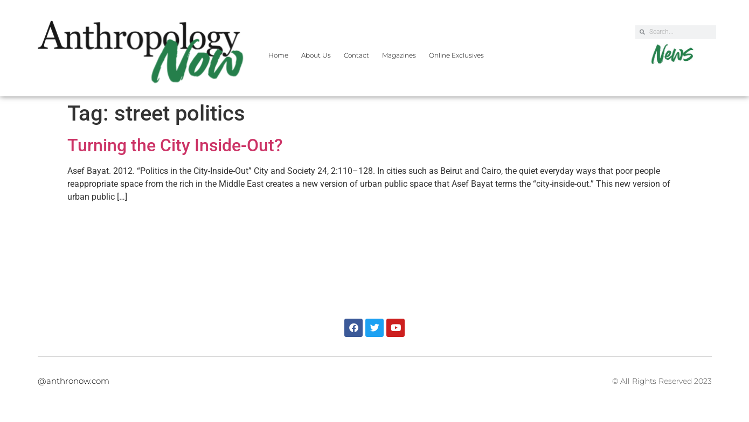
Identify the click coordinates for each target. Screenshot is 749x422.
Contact (356, 55)
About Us (316, 55)
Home (278, 55)
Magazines (399, 55)
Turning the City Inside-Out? (175, 145)
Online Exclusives (456, 55)
